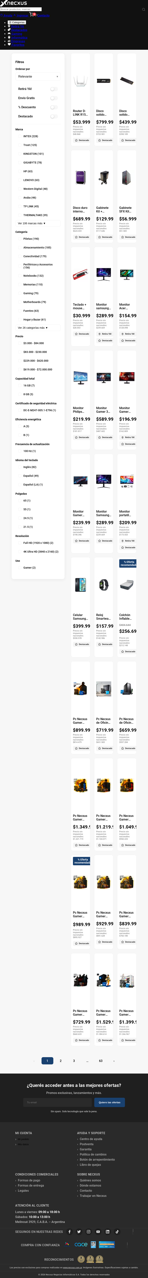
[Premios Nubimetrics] (90, 1259)
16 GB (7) (26, 385)
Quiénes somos (90, 1180)
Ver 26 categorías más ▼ (33, 327)
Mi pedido (23, 1139)
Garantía (86, 1149)
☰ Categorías (17, 22)
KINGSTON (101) (31, 153)
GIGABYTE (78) (30, 162)
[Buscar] (143, 9)
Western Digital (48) (33, 188)
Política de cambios (93, 1154)
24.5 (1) (25, 518)
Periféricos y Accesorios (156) (35, 266)
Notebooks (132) (31, 275)
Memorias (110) (30, 284)
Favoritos (16, 45)
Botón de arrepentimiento (97, 1159)
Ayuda (6, 15)
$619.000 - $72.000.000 (35, 369)
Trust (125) (27, 145)
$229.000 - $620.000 (33, 360)
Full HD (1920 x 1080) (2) (35, 542)
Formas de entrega (31, 1185)
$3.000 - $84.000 (31, 343)
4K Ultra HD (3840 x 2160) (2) (38, 551)
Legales (23, 1190)
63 (100, 1061)
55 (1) (24, 509)
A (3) (23, 426)
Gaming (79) (28, 293)
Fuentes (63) (28, 310)
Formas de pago (29, 1180)
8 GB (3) (25, 394)
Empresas (16, 41)
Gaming (15, 34)
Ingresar (21, 15)
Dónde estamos (90, 1185)
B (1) (23, 435)
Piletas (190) (28, 238)
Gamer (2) (27, 567)
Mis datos (23, 1144)
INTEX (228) (28, 136)
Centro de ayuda (91, 1139)
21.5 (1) (25, 526)
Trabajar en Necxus (93, 1196)
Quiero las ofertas (109, 1102)
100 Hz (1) (27, 451)
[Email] (57, 1102)
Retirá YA (16, 26)
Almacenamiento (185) (34, 247)
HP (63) (25, 171)
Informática (17, 37)
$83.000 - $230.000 (32, 351)
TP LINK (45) (28, 206)
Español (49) (28, 475)
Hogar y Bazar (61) (32, 319)
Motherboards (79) (32, 302)
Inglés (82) (27, 467)
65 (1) (24, 500)
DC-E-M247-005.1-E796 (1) (37, 410)
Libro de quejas (90, 1165)
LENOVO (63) (28, 180)
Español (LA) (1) (30, 484)
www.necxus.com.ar (72, 1267)
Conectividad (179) (32, 256)
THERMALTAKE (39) (33, 215)
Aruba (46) (27, 197)
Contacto (42, 15)
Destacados (17, 30)
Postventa (87, 1144)
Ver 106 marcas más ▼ (32, 223)
